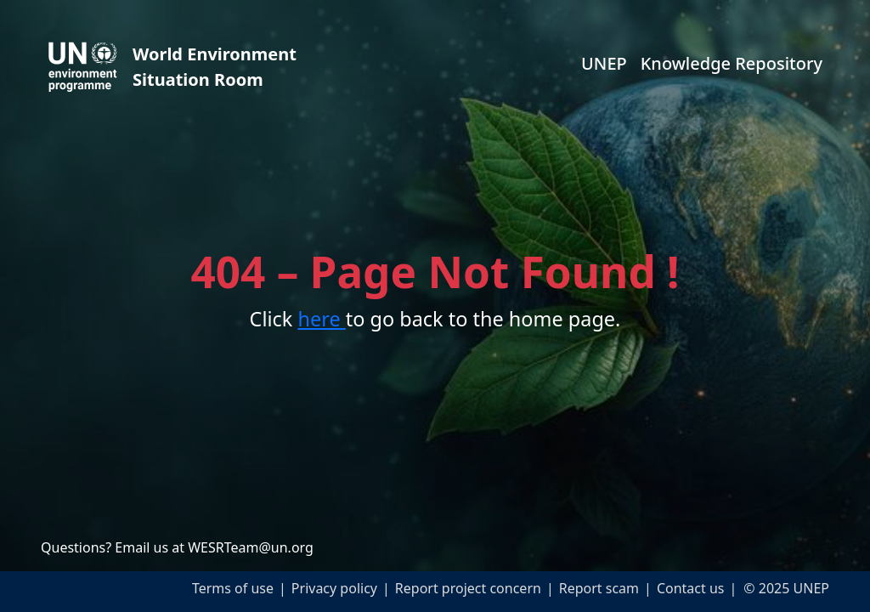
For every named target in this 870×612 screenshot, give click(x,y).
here (321, 318)
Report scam (599, 588)
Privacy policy (334, 588)
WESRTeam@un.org (251, 547)
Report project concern (468, 588)
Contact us (691, 588)
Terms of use (233, 588)
